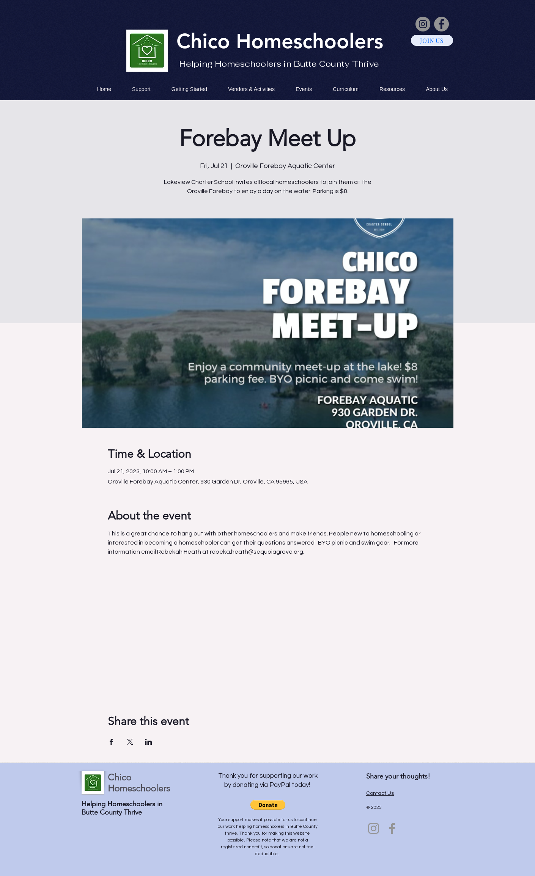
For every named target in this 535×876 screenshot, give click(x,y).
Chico (206, 40)
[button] (267, 805)
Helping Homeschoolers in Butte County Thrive (279, 63)
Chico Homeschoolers (139, 783)
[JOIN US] (432, 40)
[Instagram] (422, 24)
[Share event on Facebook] (111, 742)
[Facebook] (441, 24)
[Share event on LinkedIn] (148, 742)
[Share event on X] (130, 742)
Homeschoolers (309, 40)
